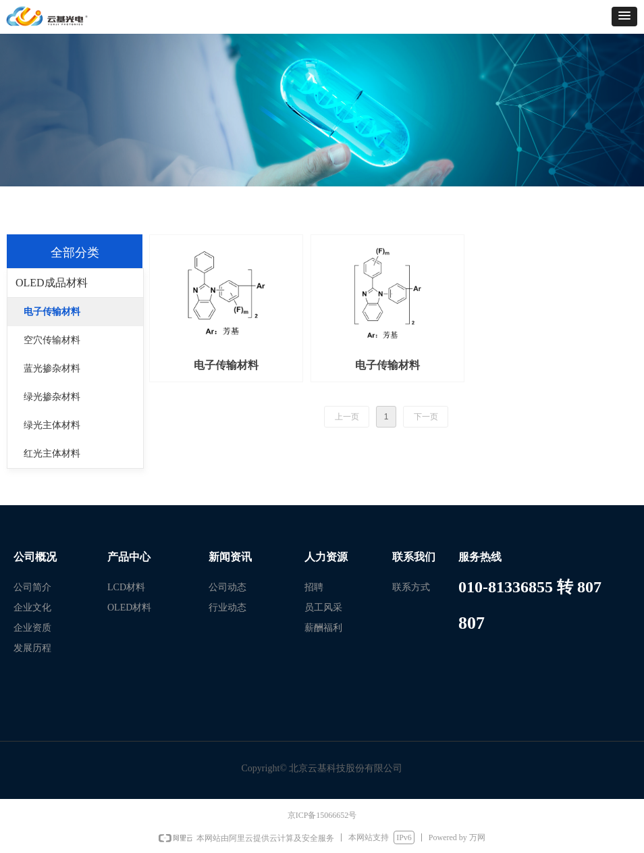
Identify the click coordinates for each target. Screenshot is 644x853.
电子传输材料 (52, 312)
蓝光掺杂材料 (52, 368)
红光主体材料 (52, 453)
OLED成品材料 (52, 282)
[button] (624, 16)
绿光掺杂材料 (52, 397)
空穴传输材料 (52, 340)
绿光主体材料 (52, 425)
